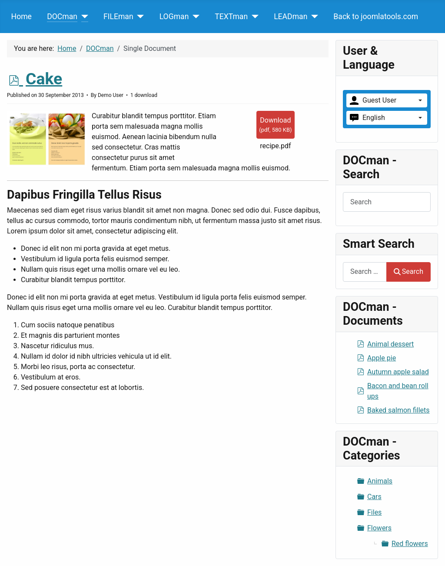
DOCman (62, 16)
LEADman (290, 16)
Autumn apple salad (398, 372)
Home (21, 16)
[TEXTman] (253, 16)
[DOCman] (82, 16)
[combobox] (365, 272)
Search (408, 271)
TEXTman (231, 16)
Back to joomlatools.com (375, 16)
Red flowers (410, 543)
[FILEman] (138, 16)
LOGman (174, 16)
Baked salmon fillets (398, 410)
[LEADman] (312, 16)
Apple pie (381, 358)
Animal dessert (390, 344)
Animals (379, 481)
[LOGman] (194, 16)
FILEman (118, 16)
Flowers (379, 528)
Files (374, 512)
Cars (374, 497)
